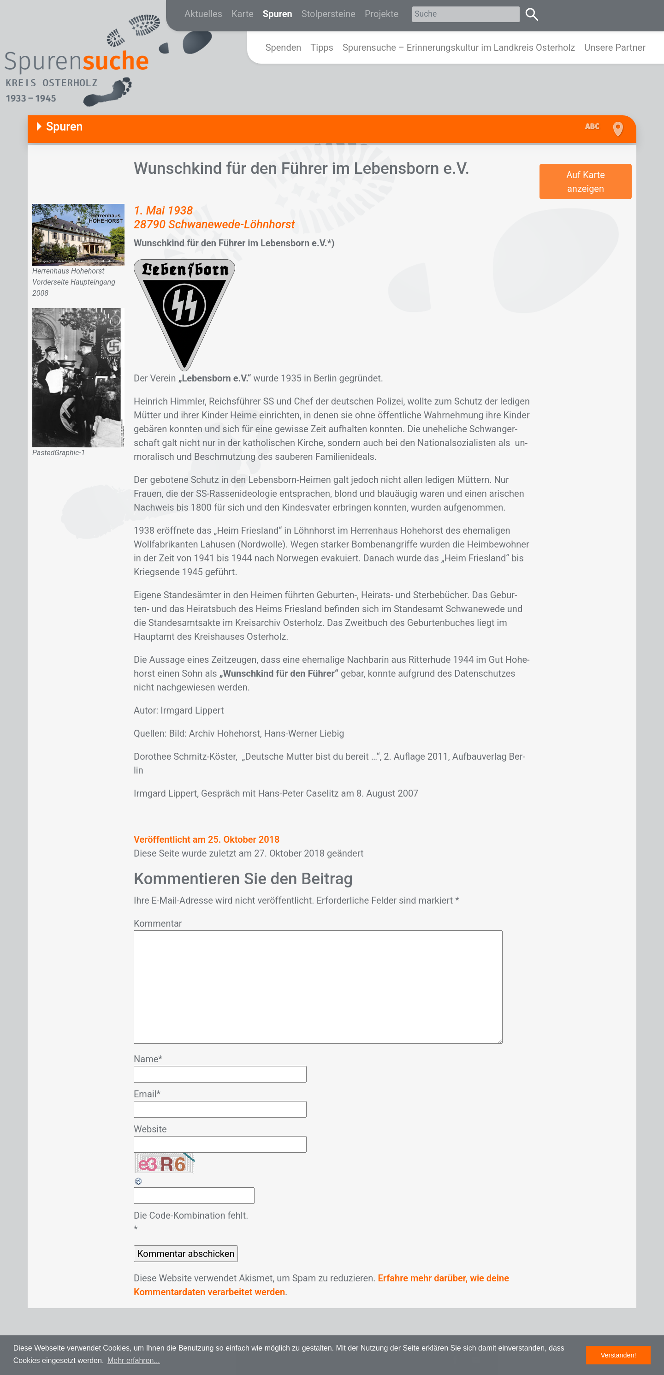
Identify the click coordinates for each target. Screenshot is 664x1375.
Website (150, 1129)
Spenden (284, 47)
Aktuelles (203, 13)
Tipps (321, 47)
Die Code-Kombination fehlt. (191, 1215)
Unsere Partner (615, 47)
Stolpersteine (329, 13)
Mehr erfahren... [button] (133, 1360)
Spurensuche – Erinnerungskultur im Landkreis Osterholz (459, 47)
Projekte (381, 13)
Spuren (277, 13)
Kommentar (158, 923)
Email (147, 1094)
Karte (242, 13)
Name (148, 1059)
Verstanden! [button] (618, 1355)
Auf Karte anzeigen (585, 181)
